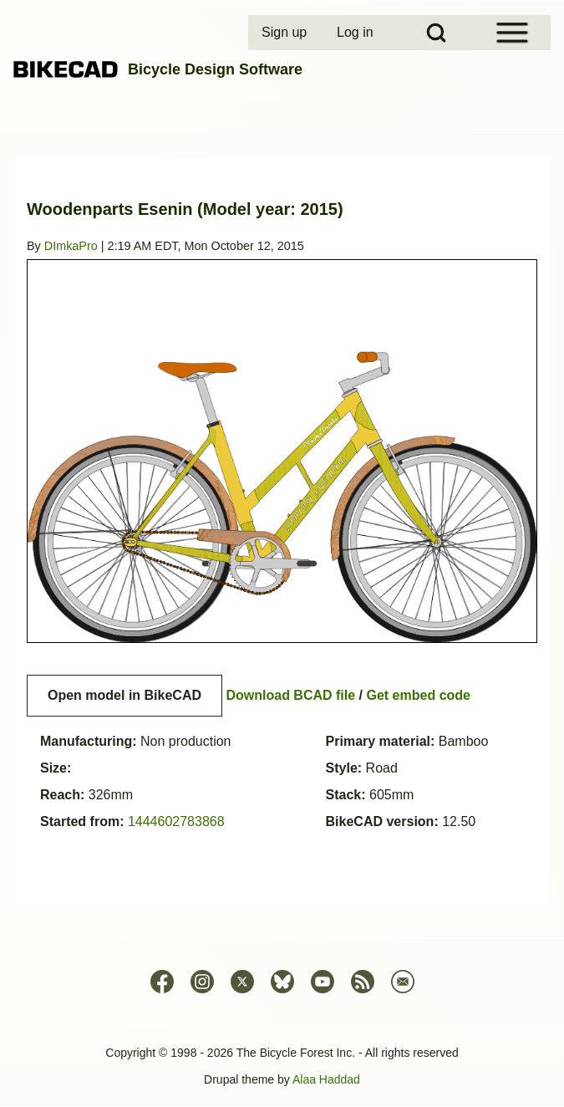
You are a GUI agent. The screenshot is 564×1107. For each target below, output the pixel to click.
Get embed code (418, 695)
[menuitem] (285, 32)
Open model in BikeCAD (124, 695)
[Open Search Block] (436, 32)
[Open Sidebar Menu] (512, 32)
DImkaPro (71, 246)
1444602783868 (176, 821)
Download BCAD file (290, 695)
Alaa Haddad (326, 1079)
